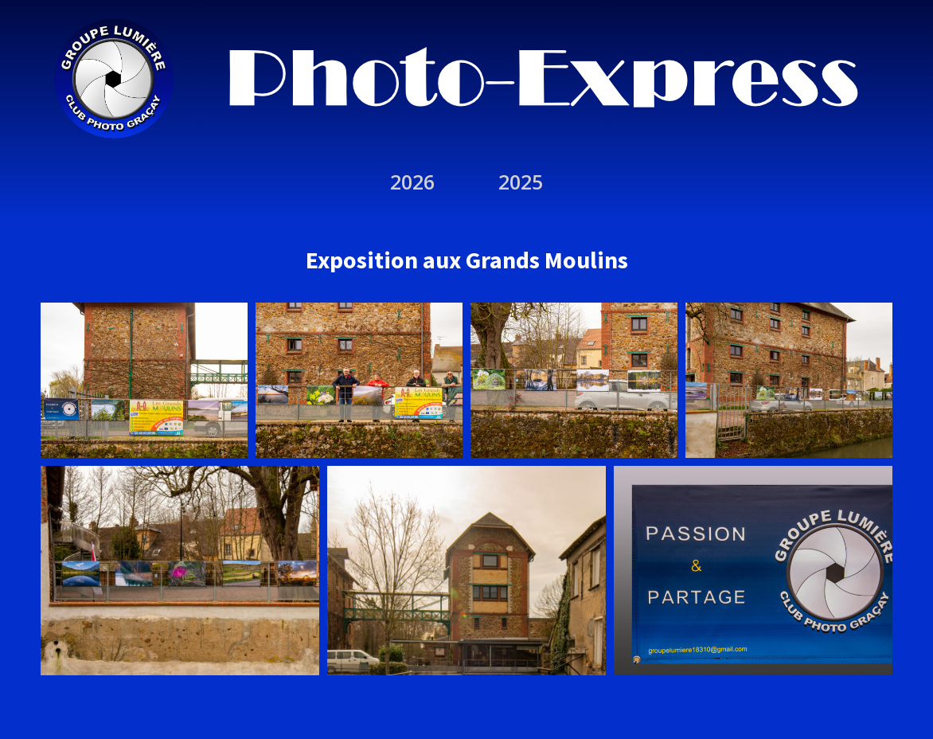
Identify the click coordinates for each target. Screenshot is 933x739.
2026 (412, 181)
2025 (520, 181)
